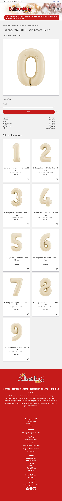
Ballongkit (31, 456)
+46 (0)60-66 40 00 (31, 440)
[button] (4, 5)
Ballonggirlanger (31, 468)
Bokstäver (31, 463)
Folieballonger (31, 461)
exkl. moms (56, 1)
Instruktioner (31, 480)
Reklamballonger (31, 475)
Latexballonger (31, 458)
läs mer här (21, 19)
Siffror (31, 466)
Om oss (31, 482)
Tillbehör (31, 471)
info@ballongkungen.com (31, 445)
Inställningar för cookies (31, 485)
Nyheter (31, 477)
